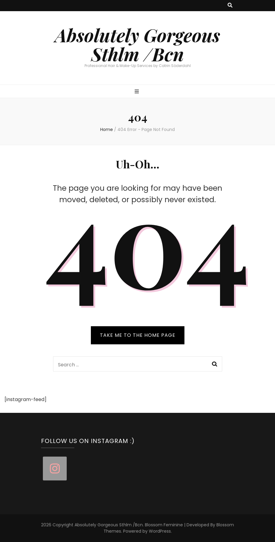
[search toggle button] (230, 6)
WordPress (160, 531)
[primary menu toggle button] (137, 92)
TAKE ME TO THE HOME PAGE (137, 335)
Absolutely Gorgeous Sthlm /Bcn (137, 44)
